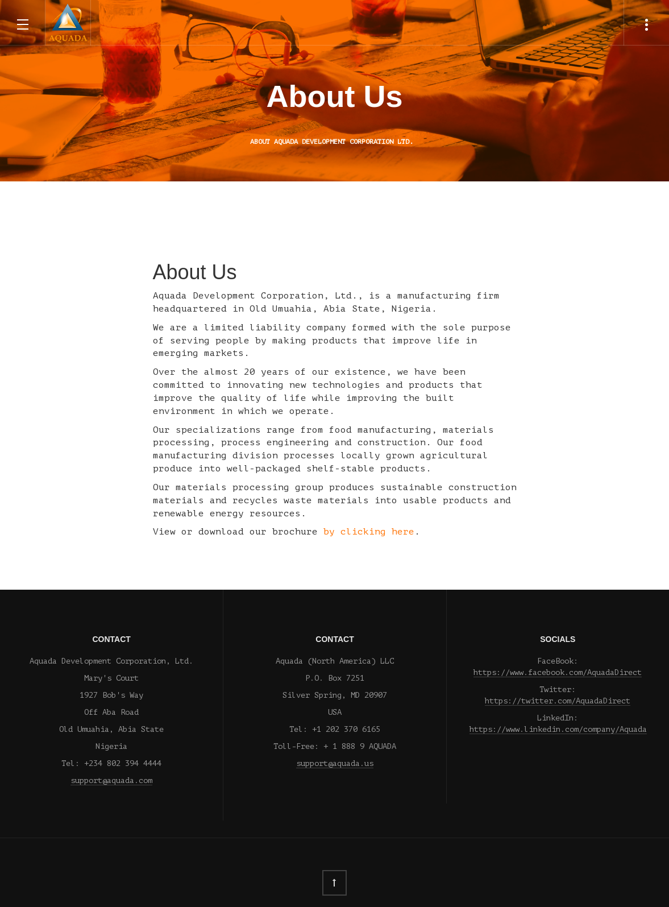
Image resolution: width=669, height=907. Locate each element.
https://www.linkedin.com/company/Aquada (558, 729)
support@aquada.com (111, 780)
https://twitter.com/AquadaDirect (557, 701)
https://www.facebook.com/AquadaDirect (557, 672)
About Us (335, 96)
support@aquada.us (334, 763)
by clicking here (368, 532)
